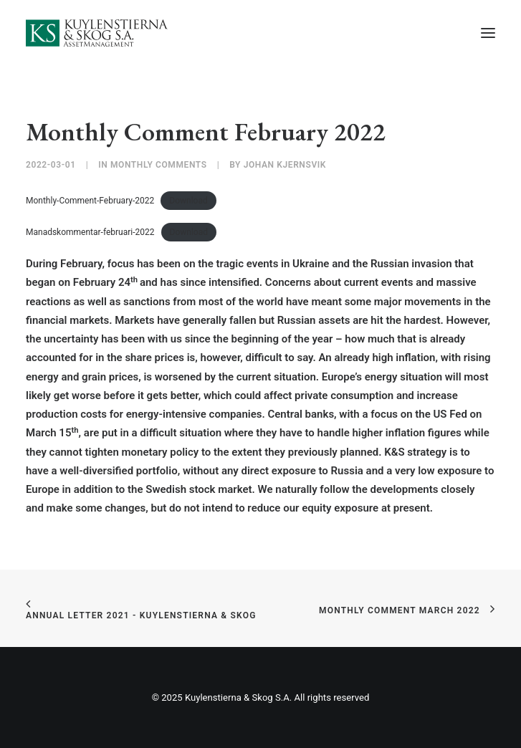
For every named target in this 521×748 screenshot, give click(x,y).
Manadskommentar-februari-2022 (90, 232)
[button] (488, 33)
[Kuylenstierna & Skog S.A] (97, 33)
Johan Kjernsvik (285, 165)
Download (188, 201)
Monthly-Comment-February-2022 (90, 201)
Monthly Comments (158, 165)
